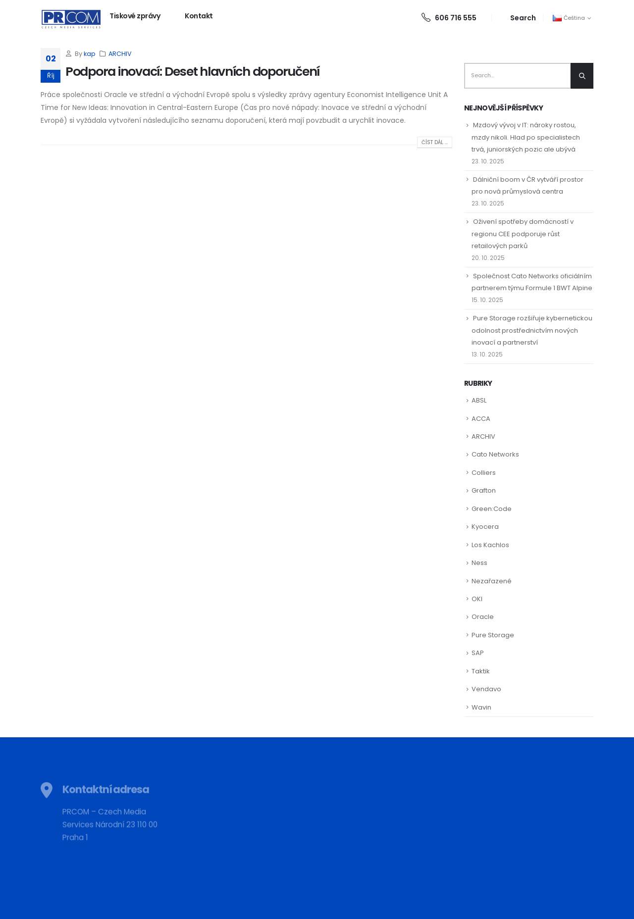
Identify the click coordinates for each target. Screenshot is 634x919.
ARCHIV (120, 54)
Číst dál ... (435, 142)
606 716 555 (449, 18)
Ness (479, 562)
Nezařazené (492, 581)
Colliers (484, 472)
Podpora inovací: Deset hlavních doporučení (192, 71)
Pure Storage (493, 635)
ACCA (481, 418)
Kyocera (485, 526)
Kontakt (199, 16)
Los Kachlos (490, 545)
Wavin (481, 707)
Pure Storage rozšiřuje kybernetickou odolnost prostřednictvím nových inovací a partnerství (532, 330)
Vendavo (486, 689)
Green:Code (492, 508)
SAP (478, 653)
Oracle (483, 616)
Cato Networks (495, 454)
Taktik (481, 671)
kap (90, 54)
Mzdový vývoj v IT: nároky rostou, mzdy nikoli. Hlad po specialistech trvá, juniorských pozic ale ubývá (526, 136)
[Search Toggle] (517, 17)
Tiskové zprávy (134, 16)
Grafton (484, 490)
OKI (477, 599)
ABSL (479, 400)
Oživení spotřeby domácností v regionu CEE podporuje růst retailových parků (523, 233)
